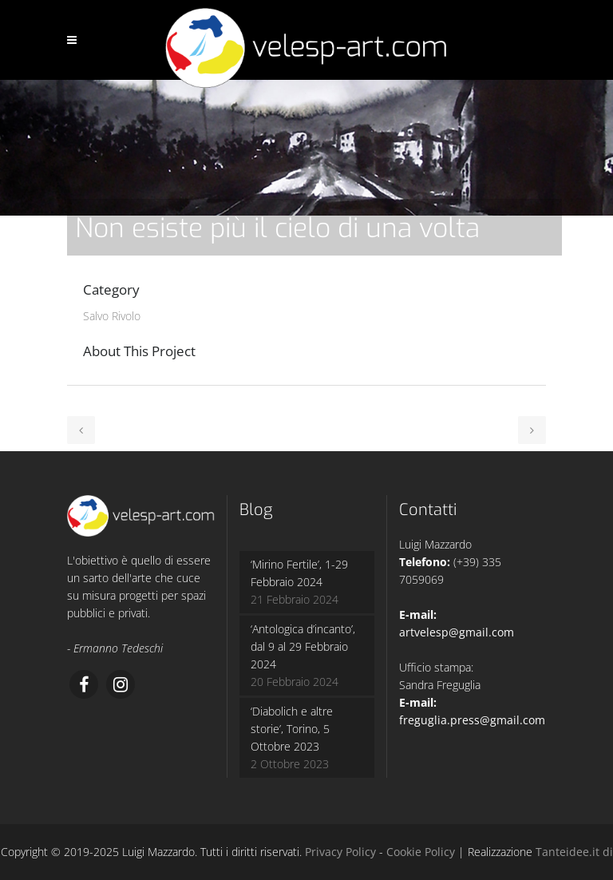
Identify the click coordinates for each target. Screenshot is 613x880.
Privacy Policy (340, 851)
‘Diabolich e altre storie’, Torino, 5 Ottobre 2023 (292, 729)
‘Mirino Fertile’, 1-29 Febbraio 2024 (299, 573)
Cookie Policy (420, 851)
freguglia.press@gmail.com (472, 719)
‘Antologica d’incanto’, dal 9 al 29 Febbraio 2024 (303, 646)
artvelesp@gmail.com (456, 632)
